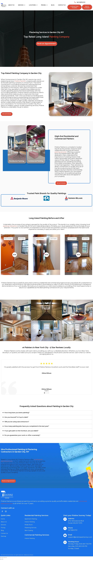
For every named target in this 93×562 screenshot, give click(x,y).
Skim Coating (29, 531)
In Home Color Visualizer (74, 7)
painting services (60, 152)
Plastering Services (30, 528)
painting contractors (10, 226)
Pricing (44, 5)
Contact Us (61, 5)
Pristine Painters (20, 81)
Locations (33, 5)
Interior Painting (30, 522)
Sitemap (3, 537)
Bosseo (31, 555)
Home (3, 519)
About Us (11, 5)
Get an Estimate (86, 7)
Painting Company (59, 37)
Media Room (29, 525)
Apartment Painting (31, 519)
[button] (44, 393)
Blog (52, 5)
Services (21, 5)
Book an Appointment (46, 43)
